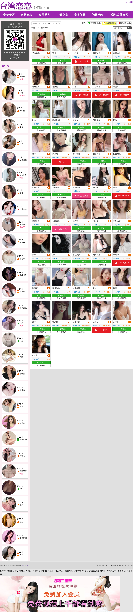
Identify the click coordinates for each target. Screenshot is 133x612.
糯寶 (21, 406)
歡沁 (21, 522)
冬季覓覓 (23, 471)
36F (21, 323)
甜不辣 (22, 291)
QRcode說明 (15, 58)
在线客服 (25, 565)
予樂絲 (22, 76)
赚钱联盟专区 (119, 14)
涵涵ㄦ (22, 423)
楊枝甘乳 (23, 275)
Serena (22, 242)
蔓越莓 (22, 390)
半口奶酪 (23, 538)
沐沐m (22, 456)
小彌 (21, 193)
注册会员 (62, 14)
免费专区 (9, 14)
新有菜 (22, 259)
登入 (125, 2)
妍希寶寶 (23, 160)
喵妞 (21, 505)
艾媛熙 (22, 127)
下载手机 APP (15, 24)
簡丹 (21, 341)
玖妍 (21, 143)
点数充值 (26, 14)
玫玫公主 (23, 111)
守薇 (21, 357)
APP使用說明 (14, 55)
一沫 (21, 93)
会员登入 (44, 14)
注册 (131, 2)
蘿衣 (21, 554)
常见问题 (79, 14)
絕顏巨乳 (23, 175)
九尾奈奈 (23, 209)
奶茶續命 (23, 308)
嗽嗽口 (22, 374)
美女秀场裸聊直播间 (113, 565)
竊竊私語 (23, 439)
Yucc (21, 489)
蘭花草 (22, 224)
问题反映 (97, 14)
